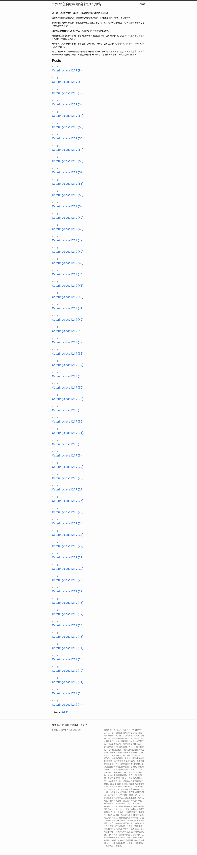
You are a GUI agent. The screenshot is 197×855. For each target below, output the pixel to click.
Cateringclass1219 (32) (67, 421)
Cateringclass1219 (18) (67, 602)
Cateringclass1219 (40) (67, 319)
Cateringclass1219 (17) (67, 614)
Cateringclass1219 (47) (67, 240)
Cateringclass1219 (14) (67, 648)
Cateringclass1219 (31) (67, 433)
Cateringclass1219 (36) (67, 376)
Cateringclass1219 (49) (67, 217)
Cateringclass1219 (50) (67, 195)
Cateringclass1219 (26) (67, 501)
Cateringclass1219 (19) (67, 591)
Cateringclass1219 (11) (67, 682)
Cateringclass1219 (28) (67, 478)
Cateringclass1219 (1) (67, 704)
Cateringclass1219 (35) (67, 387)
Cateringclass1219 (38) (67, 353)
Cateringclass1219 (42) (67, 297)
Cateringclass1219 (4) (67, 331)
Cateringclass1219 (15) (67, 636)
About (142, 4)
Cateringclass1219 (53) (67, 161)
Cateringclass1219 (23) (67, 535)
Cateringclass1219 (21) (67, 557)
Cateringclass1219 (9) (67, 70)
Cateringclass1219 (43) (67, 285)
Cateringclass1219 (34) (67, 399)
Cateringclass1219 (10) (67, 693)
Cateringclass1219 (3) (67, 455)
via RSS (64, 712)
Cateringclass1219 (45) (67, 263)
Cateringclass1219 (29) (67, 467)
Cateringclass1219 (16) (67, 625)
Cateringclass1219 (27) (67, 489)
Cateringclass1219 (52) (67, 172)
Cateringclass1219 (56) (67, 127)
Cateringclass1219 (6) (67, 104)
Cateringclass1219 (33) (67, 410)
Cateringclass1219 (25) (67, 512)
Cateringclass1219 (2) (67, 580)
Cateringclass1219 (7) (67, 93)
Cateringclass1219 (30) (67, 444)
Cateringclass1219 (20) (67, 569)
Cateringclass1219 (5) (67, 206)
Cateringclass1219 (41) (67, 308)
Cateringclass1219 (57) (67, 116)
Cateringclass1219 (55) (67, 138)
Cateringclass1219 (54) (67, 149)
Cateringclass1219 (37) (67, 365)
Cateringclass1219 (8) (67, 82)
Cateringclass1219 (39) (67, 342)
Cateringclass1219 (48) (67, 229)
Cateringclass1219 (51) (67, 183)
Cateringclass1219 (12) (67, 670)
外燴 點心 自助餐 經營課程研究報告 (76, 4)
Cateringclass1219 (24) (67, 523)
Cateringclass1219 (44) (67, 274)
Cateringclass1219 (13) (67, 659)
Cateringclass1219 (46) (67, 251)
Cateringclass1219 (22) (67, 546)
